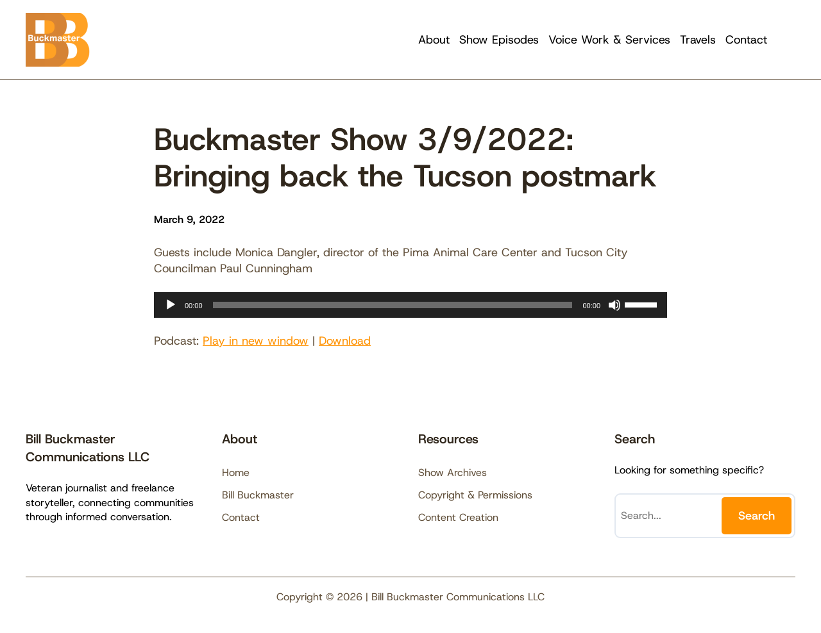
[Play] (170, 305)
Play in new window (256, 341)
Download (345, 341)
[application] (410, 305)
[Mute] (614, 305)
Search (756, 515)
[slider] (393, 305)
